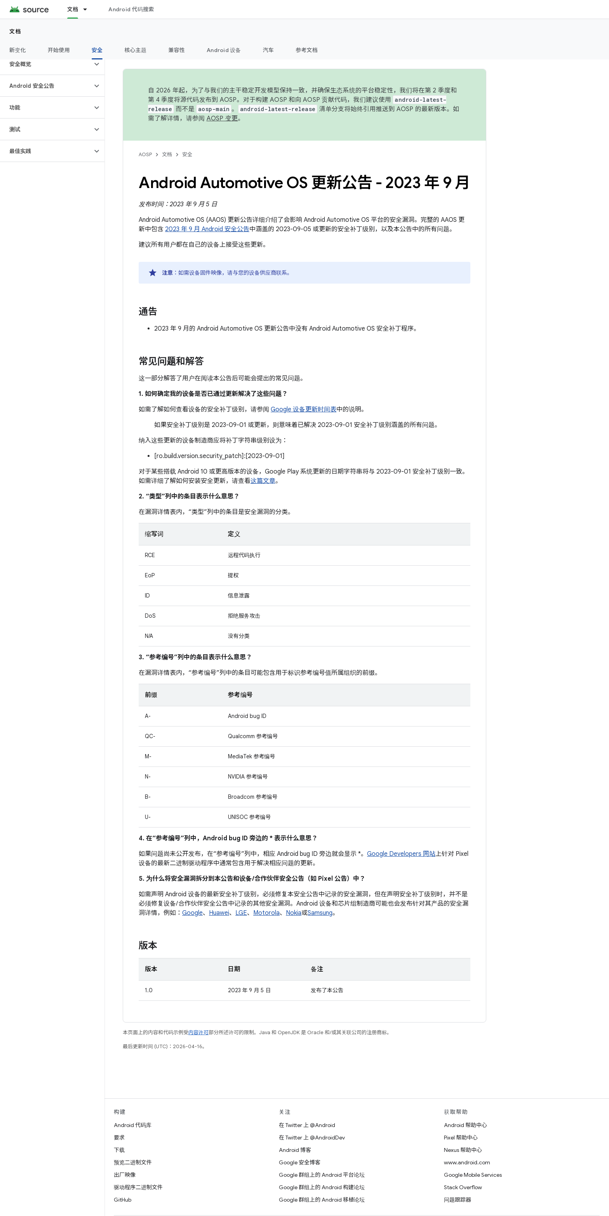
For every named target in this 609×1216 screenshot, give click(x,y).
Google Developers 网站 (401, 854)
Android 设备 (224, 50)
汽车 (268, 50)
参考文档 (307, 50)
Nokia (293, 913)
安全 (187, 154)
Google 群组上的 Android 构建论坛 (322, 1187)
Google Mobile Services (473, 1174)
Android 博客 (295, 1149)
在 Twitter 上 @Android (307, 1125)
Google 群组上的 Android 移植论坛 (322, 1199)
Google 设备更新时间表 (303, 409)
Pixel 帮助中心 (461, 1137)
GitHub (122, 1199)
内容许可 (198, 1032)
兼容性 (176, 50)
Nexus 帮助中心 (463, 1149)
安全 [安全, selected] (97, 50)
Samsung (320, 913)
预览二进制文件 (133, 1162)
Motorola (266, 913)
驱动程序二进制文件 (138, 1187)
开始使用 (59, 50)
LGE (241, 913)
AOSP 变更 (222, 118)
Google (192, 913)
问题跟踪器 (457, 1199)
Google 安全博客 (299, 1162)
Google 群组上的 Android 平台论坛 (322, 1174)
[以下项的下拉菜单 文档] (88, 9)
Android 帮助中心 (465, 1125)
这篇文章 (263, 481)
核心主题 (135, 50)
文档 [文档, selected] (72, 9)
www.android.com (467, 1162)
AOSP (145, 154)
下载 (119, 1149)
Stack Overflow (463, 1187)
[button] (46, 64)
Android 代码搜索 (131, 9)
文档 (15, 31)
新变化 (17, 50)
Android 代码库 (132, 1125)
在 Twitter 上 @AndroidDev (312, 1137)
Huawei (219, 913)
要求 (119, 1137)
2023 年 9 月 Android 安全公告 (207, 229)
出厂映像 (125, 1174)
